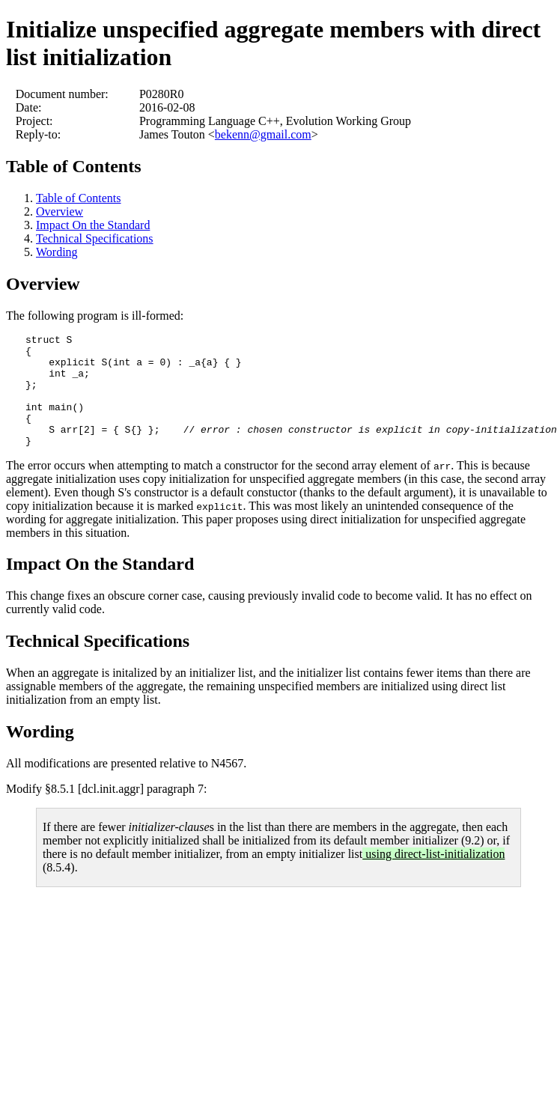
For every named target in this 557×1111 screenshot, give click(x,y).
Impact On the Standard (93, 225)
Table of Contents (73, 166)
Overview (59, 211)
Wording (57, 252)
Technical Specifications (94, 238)
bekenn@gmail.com (263, 134)
